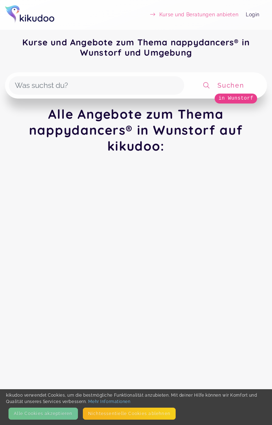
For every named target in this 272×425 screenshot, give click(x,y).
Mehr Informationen (109, 401)
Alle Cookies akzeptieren (43, 413)
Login (253, 14)
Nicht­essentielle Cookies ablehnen (129, 413)
